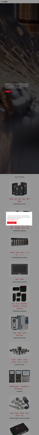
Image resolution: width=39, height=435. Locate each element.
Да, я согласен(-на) (12, 222)
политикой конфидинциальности (12, 219)
